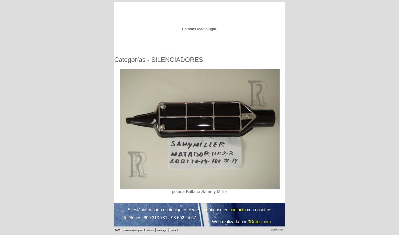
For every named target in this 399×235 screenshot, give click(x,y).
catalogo (162, 230)
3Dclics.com (277, 229)
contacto (174, 230)
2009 (117, 230)
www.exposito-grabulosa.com (138, 230)
